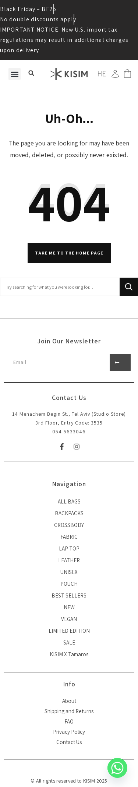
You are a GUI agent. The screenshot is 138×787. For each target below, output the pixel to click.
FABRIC (69, 536)
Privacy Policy (69, 731)
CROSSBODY (69, 524)
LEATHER (69, 560)
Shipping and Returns (69, 711)
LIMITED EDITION (69, 630)
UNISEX (69, 571)
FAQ (69, 721)
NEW (69, 607)
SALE (69, 642)
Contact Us (69, 742)
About (69, 700)
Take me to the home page (69, 253)
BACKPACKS (69, 513)
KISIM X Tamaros (69, 654)
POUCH (69, 583)
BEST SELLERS (69, 595)
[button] (14, 74)
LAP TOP (69, 548)
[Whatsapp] (117, 768)
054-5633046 (69, 431)
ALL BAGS (69, 501)
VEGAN (69, 618)
